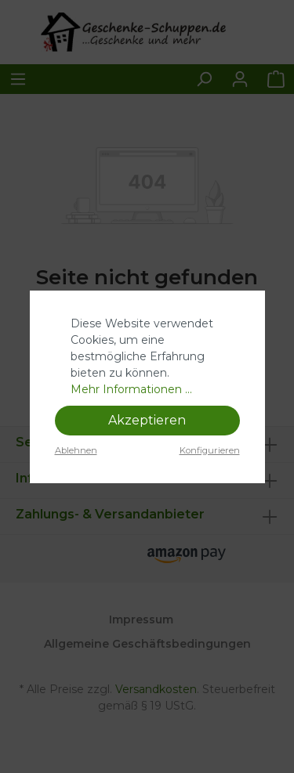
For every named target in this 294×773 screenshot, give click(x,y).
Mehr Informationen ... (131, 389)
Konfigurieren (210, 450)
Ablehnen (76, 450)
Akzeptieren (147, 420)
